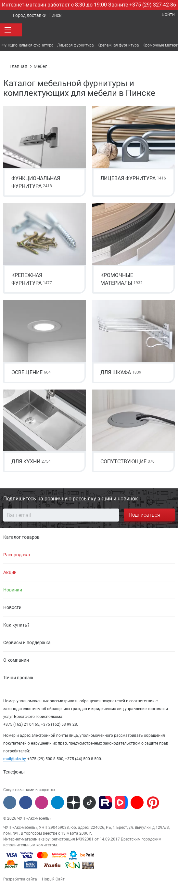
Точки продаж (18, 677)
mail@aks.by (14, 759)
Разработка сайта (20, 879)
